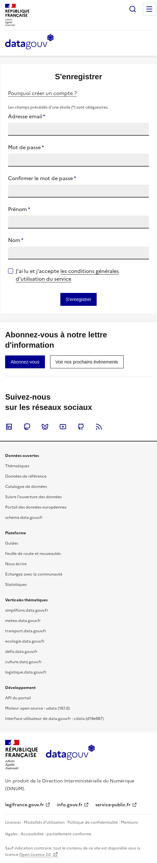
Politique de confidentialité (92, 822)
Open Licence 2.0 (35, 855)
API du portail (18, 698)
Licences (13, 822)
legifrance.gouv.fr (24, 804)
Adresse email (26, 116)
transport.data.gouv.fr (25, 631)
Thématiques (17, 466)
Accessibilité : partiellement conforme (56, 834)
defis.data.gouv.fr (21, 652)
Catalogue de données (26, 487)
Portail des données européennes (35, 507)
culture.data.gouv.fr (23, 662)
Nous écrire (16, 564)
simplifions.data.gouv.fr (26, 610)
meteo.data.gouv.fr (23, 621)
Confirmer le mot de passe (42, 178)
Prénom (19, 209)
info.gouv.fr (70, 804)
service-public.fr (113, 804)
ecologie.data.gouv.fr (25, 641)
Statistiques (16, 584)
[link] (25, 361)
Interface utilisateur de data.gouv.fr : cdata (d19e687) (54, 719)
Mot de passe (26, 147)
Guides (11, 543)
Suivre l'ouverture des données (33, 497)
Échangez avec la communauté (33, 574)
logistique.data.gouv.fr (26, 672)
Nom (15, 240)
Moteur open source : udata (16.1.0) (37, 708)
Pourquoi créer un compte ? (42, 93)
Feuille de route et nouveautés (33, 554)
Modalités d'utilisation (44, 822)
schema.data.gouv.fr (24, 517)
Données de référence (26, 476)
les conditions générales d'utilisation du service (67, 275)
